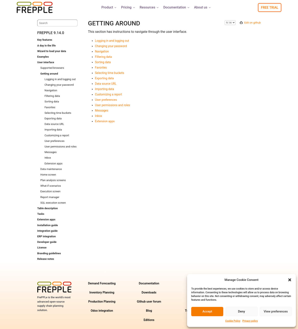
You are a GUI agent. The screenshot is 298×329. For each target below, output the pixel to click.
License (42, 247)
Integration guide (47, 230)
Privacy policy (250, 320)
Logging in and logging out (60, 79)
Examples (43, 56)
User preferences (54, 141)
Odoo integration (102, 310)
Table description (47, 208)
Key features (44, 39)
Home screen (48, 174)
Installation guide (47, 225)
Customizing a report (56, 135)
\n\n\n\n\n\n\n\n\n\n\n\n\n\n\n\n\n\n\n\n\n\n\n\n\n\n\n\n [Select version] (230, 22)
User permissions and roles (60, 146)
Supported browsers (52, 67)
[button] (290, 280)
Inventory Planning (101, 292)
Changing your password (59, 84)
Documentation (176, 7)
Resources (149, 7)
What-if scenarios (50, 185)
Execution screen (50, 191)
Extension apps (53, 163)
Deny (241, 311)
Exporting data (53, 118)
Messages (50, 152)
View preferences (276, 311)
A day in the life (46, 45)
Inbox (47, 157)
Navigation (50, 90)
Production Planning (101, 301)
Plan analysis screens (53, 180)
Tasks (40, 213)
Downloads (149, 292)
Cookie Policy (232, 320)
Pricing (128, 7)
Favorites (49, 107)
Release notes (45, 258)
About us (202, 7)
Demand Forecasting (101, 283)
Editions (149, 320)
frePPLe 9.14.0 (50, 33)
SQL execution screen (53, 202)
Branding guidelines (49, 253)
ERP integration (46, 236)
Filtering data (52, 95)
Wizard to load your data (51, 51)
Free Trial (269, 8)
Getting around (49, 73)
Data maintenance (51, 169)
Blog (149, 310)
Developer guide (46, 241)
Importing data (53, 129)
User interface (45, 62)
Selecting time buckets (57, 112)
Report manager (49, 197)
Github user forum (149, 301)
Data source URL (54, 124)
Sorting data (51, 101)
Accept (207, 311)
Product (109, 7)
